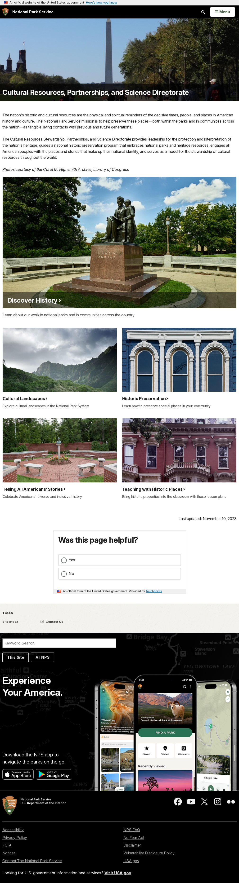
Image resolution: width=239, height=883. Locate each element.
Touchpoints (154, 591)
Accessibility (13, 829)
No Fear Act (133, 837)
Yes (72, 559)
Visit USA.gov (117, 872)
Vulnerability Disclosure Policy (149, 853)
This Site (15, 657)
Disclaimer (132, 845)
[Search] (59, 643)
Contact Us (51, 621)
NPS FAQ (131, 829)
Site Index (10, 621)
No (71, 573)
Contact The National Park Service (32, 860)
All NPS (43, 657)
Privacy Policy (14, 837)
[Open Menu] (222, 12)
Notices (9, 853)
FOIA (7, 845)
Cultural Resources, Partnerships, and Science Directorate (95, 92)
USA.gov (131, 860)
